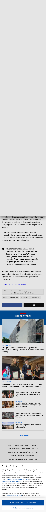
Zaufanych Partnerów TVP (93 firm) (12, 481)
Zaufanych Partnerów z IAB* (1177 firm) (18, 479)
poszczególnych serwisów (14, 495)
